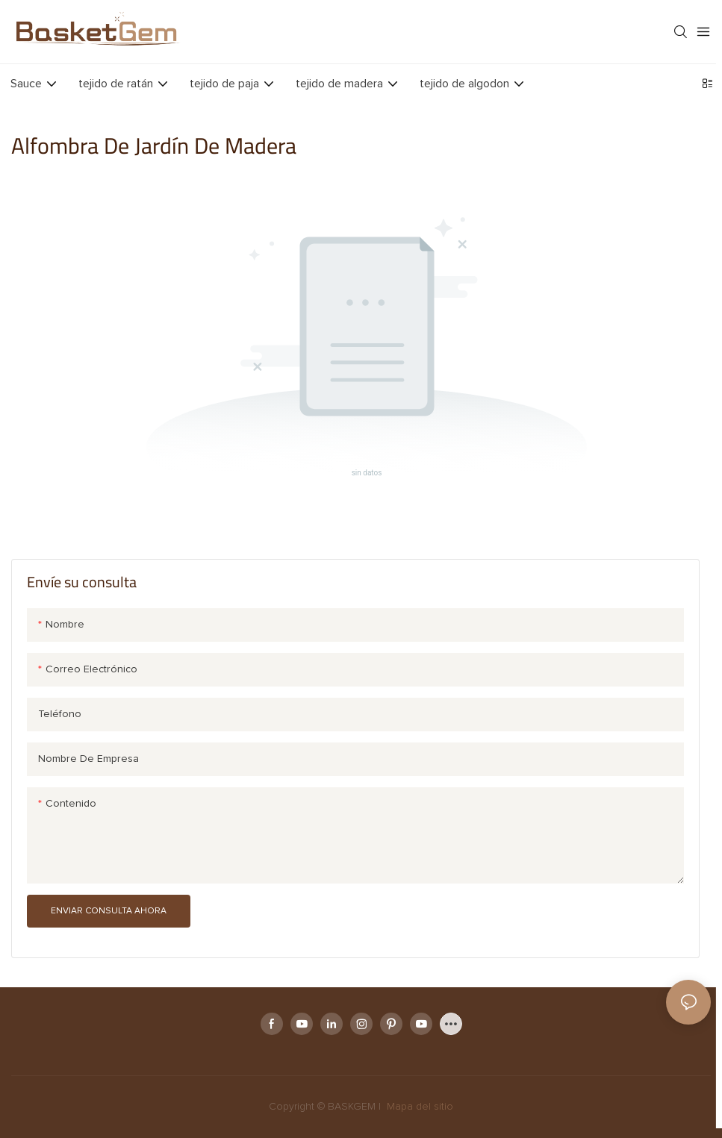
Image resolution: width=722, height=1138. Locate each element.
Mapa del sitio (418, 1106)
